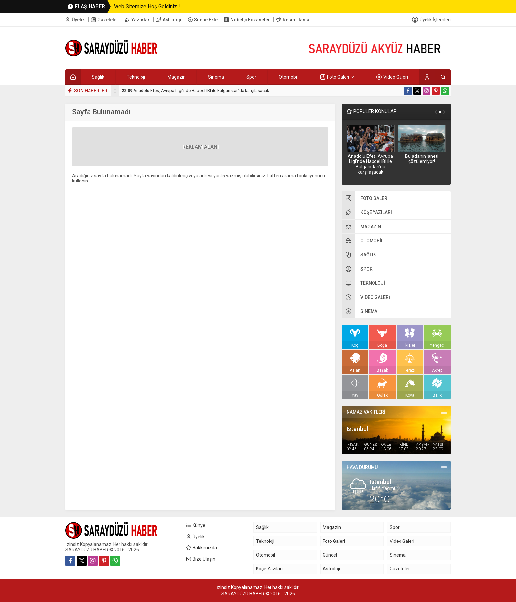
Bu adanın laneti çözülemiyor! (421, 159)
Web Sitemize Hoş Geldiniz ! (147, 6)
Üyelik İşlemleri (435, 19)
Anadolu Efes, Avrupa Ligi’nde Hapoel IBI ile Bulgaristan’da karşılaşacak (195, 90)
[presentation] (114, 89)
